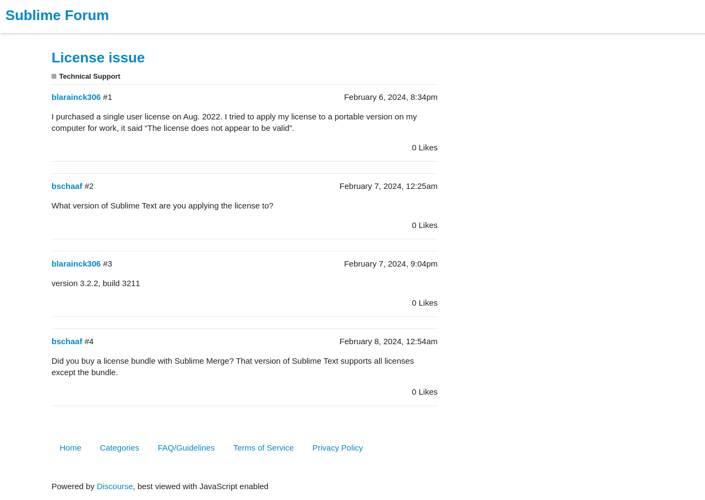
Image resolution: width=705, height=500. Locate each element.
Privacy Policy (337, 447)
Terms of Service (263, 447)
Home (70, 447)
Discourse (115, 486)
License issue (98, 57)
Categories (119, 447)
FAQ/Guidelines (186, 447)
